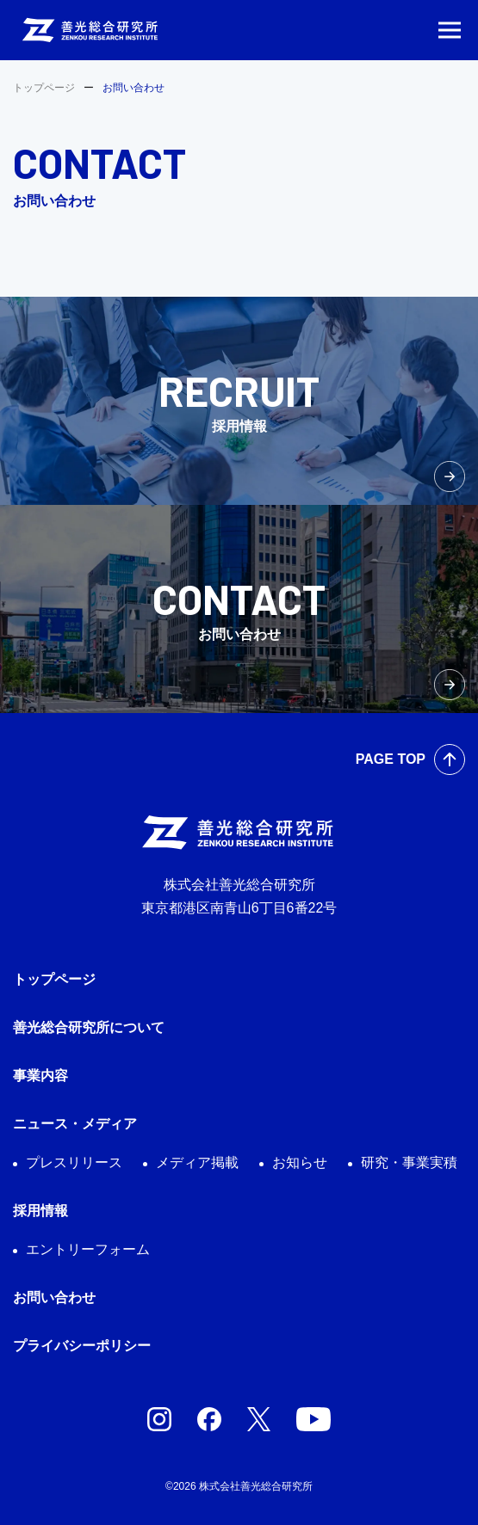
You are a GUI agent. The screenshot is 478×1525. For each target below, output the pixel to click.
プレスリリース (74, 1162)
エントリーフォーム (88, 1249)
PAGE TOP (390, 759)
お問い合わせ (54, 1297)
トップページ (44, 88)
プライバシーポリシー (82, 1345)
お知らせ (299, 1162)
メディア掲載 (197, 1162)
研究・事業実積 (409, 1162)
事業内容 (40, 1075)
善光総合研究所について (89, 1027)
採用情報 (40, 1210)
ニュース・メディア (75, 1123)
